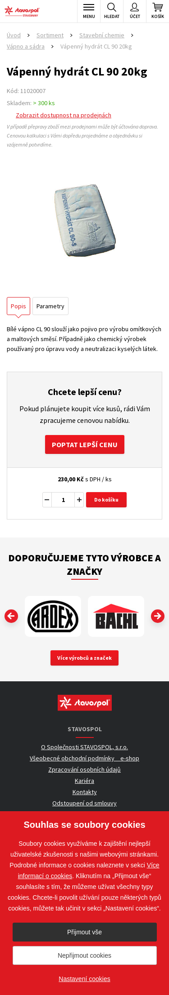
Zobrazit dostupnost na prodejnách (63, 115)
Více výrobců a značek (84, 657)
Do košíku (106, 499)
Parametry (50, 306)
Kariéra (84, 781)
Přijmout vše (84, 932)
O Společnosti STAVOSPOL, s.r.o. (84, 747)
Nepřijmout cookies (84, 955)
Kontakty (85, 792)
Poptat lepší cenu (85, 444)
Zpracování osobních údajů (84, 769)
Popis (18, 306)
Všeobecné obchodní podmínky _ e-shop (84, 758)
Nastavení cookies (84, 978)
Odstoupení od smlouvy (84, 803)
